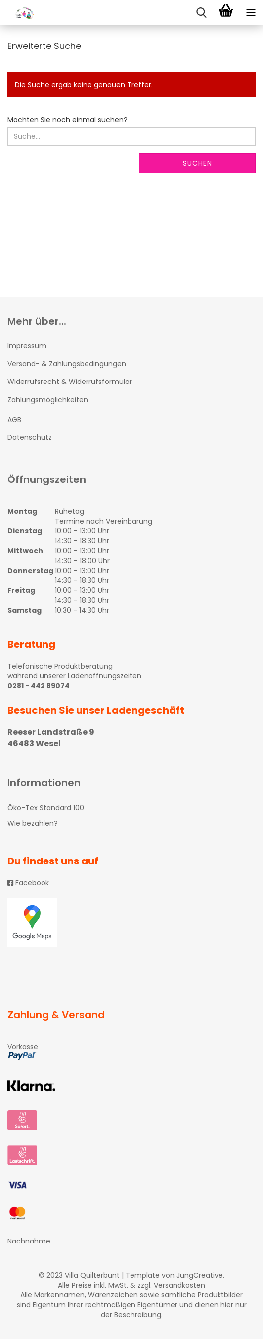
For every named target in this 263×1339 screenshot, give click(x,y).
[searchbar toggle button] (201, 12)
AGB (14, 420)
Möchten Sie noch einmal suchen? (67, 120)
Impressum (26, 346)
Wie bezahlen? (32, 823)
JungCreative (199, 1275)
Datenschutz (29, 437)
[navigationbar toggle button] (250, 12)
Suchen (197, 163)
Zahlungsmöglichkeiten (47, 400)
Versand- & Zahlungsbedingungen (66, 364)
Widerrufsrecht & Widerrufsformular (69, 381)
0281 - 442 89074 (38, 686)
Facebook (28, 883)
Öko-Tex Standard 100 (45, 808)
